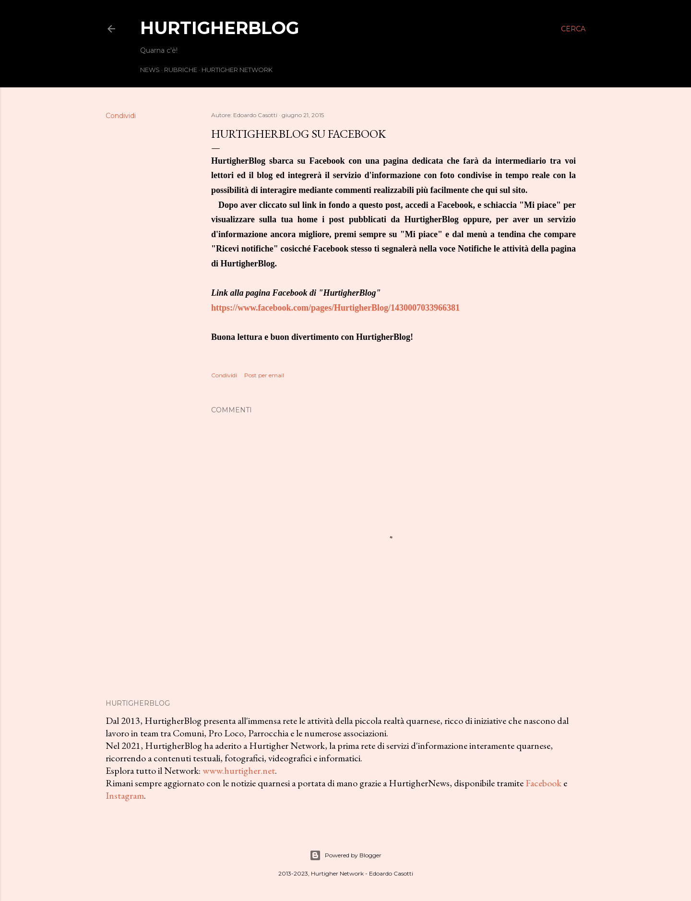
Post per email (264, 375)
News (150, 69)
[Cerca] (573, 28)
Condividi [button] (121, 115)
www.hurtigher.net (239, 770)
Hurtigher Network (237, 69)
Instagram (125, 795)
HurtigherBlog (219, 27)
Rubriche (180, 69)
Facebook (543, 783)
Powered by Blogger (345, 855)
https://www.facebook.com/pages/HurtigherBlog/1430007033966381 (335, 307)
